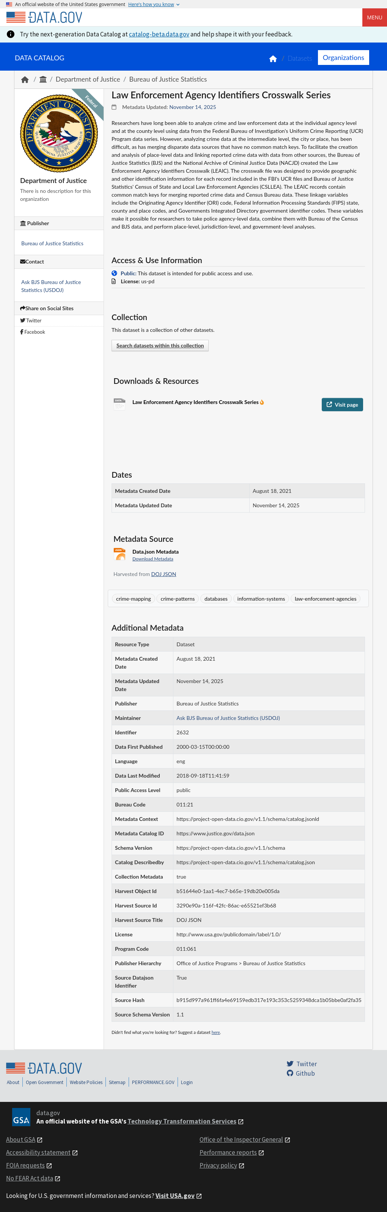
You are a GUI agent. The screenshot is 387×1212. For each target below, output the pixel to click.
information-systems (261, 598)
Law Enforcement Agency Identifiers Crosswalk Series (196, 402)
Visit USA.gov (175, 1195)
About (13, 1082)
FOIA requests (25, 1165)
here (216, 1032)
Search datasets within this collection (160, 345)
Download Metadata (152, 559)
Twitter (30, 320)
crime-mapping (133, 598)
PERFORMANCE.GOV (153, 1082)
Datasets (300, 58)
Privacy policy (218, 1165)
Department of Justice (88, 79)
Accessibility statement (38, 1152)
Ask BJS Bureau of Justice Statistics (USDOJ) (228, 718)
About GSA (20, 1139)
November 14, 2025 (192, 107)
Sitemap (117, 1082)
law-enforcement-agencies (326, 598)
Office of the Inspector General (241, 1139)
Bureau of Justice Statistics (168, 79)
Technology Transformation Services (181, 1121)
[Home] (44, 17)
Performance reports (228, 1152)
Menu (374, 17)
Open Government (44, 1082)
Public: (129, 273)
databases (216, 598)
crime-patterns (177, 598)
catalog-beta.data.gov (159, 34)
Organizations (343, 57)
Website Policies (86, 1082)
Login (187, 1082)
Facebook (32, 332)
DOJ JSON (163, 574)
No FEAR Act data (29, 1178)
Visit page (342, 404)
